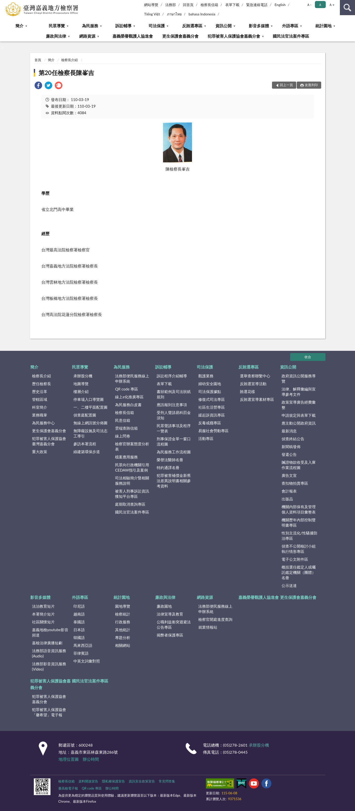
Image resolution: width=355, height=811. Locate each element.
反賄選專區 (192, 25)
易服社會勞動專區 (213, 430)
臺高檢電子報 (68, 788)
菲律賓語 (81, 653)
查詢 (347, 7)
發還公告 (289, 454)
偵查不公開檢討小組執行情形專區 (299, 549)
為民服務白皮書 (128, 404)
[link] (38, 86)
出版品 (287, 499)
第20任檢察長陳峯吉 (66, 72)
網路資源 (87, 36)
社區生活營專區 (211, 407)
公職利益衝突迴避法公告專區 (174, 624)
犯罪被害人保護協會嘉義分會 (234, 36)
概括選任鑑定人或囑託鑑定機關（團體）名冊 (299, 572)
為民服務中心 (43, 423)
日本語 (79, 629)
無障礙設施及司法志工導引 (90, 433)
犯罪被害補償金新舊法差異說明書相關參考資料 (174, 480)
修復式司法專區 (211, 399)
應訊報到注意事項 (172, 404)
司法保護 (157, 25)
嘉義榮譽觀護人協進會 (133, 36)
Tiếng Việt (152, 14)
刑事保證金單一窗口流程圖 (174, 441)
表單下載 (232, 5)
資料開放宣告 (88, 781)
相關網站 (122, 645)
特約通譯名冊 (168, 467)
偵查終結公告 (293, 438)
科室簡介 (39, 407)
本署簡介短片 (43, 614)
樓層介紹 (81, 391)
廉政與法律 (56, 36)
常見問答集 (167, 781)
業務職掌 (39, 415)
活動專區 (205, 438)
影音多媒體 (259, 25)
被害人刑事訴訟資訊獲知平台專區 (132, 494)
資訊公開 (223, 25)
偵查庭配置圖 (84, 415)
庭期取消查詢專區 (130, 504)
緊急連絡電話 (256, 5)
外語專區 (290, 25)
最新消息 (289, 431)
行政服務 (122, 622)
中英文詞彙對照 (86, 661)
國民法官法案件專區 (291, 36)
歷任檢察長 (41, 383)
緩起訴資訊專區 (211, 415)
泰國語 (79, 622)
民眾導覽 (57, 25)
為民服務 (90, 25)
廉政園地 (164, 606)
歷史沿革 (39, 391)
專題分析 (122, 637)
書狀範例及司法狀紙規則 (174, 394)
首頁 (38, 60)
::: (4, 4)
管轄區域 (39, 399)
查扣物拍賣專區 (295, 483)
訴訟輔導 (123, 25)
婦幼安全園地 (209, 383)
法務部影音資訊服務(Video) (49, 666)
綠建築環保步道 (86, 451)
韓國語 (79, 637)
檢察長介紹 (69, 60)
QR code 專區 (126, 389)
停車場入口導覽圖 (88, 399)
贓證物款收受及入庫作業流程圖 (299, 465)
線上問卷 (122, 436)
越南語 (79, 614)
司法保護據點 (209, 391)
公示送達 (289, 585)
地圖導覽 (81, 383)
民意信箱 (122, 420)
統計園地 (323, 25)
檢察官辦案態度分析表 (132, 446)
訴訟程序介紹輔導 (172, 376)
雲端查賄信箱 (126, 428)
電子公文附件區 (295, 559)
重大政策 (39, 451)
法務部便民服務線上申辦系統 (132, 378)
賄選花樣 (247, 391)
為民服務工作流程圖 (174, 452)
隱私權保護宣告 (113, 781)
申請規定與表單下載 (299, 415)
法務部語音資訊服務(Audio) (49, 653)
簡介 (19, 25)
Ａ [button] (320, 5)
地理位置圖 (69, 759)
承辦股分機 (82, 376)
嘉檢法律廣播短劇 (47, 643)
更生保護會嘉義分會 (180, 36)
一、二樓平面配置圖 (90, 407)
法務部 (170, 5)
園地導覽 (122, 606)
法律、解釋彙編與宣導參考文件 (299, 392)
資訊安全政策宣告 (142, 781)
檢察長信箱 (209, 5)
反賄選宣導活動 (253, 383)
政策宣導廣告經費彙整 (299, 405)
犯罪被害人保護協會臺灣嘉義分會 (49, 441)
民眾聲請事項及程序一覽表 (174, 428)
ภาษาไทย (174, 14)
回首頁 (188, 5)
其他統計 (122, 629)
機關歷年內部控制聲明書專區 (299, 522)
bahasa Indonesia (202, 14)
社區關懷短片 (43, 622)
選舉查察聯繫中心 (255, 376)
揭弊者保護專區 (170, 635)
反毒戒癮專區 (209, 423)
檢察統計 (122, 614)
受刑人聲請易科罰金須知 (174, 415)
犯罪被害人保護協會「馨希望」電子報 (49, 712)
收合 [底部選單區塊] (308, 357)
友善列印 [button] (311, 85)
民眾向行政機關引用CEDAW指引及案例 (132, 467)
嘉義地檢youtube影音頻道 (50, 632)
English (280, 5)
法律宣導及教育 (170, 614)
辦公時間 (91, 759)
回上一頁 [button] (286, 85)
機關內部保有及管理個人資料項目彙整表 (299, 509)
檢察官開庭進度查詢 (215, 619)
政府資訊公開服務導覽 (299, 378)
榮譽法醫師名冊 (170, 459)
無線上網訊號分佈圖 (90, 423)
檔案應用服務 (126, 457)
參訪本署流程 (84, 443)
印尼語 (79, 606)
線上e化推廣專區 (129, 397)
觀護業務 (205, 376)
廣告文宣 (289, 475)
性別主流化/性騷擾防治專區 (299, 535)
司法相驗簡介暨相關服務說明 (132, 480)
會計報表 (289, 491)
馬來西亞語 (82, 645)
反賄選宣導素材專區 (257, 399)
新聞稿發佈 (291, 446)
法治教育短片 (43, 606)
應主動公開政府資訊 (299, 423)
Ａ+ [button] (331, 5)
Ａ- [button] (309, 5)
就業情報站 (207, 627)
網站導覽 (151, 5)
